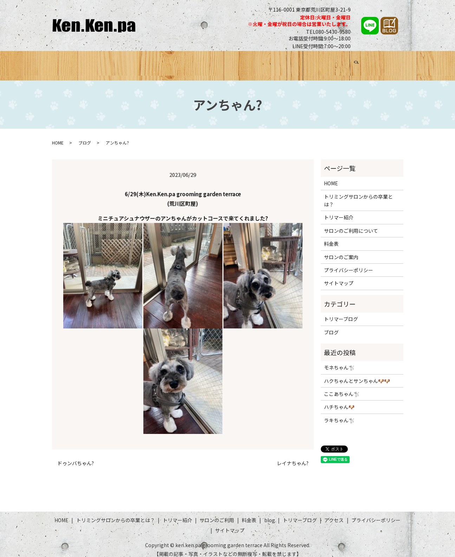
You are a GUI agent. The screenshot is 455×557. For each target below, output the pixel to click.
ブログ (300, 62)
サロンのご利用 (241, 62)
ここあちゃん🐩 (341, 387)
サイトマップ (338, 276)
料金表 (276, 62)
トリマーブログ (334, 62)
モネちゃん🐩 (339, 361)
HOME (69, 62)
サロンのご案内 (341, 250)
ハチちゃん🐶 (339, 400)
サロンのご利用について (351, 224)
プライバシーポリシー (348, 263)
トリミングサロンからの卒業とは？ (130, 62)
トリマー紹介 (198, 62)
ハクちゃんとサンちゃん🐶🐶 (357, 374)
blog (269, 513)
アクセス (372, 62)
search (395, 63)
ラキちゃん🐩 (339, 413)
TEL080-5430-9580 (328, 31)
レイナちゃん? (292, 456)
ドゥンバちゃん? (75, 456)
